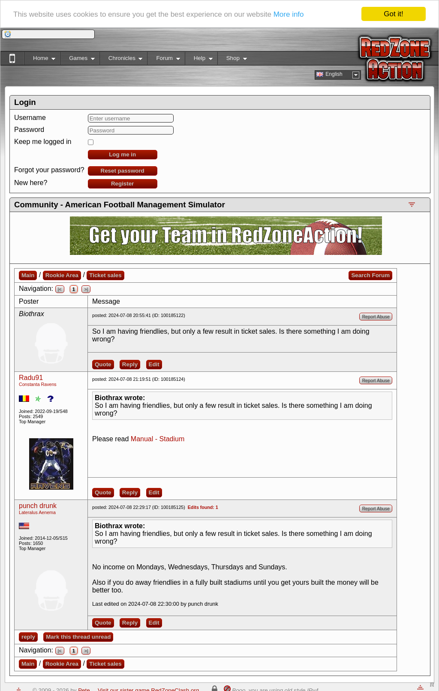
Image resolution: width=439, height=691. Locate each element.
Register (122, 183)
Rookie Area (61, 275)
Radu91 (31, 377)
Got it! (393, 14)
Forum (163, 60)
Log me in (122, 154)
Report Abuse (376, 316)
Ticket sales (105, 275)
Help (199, 60)
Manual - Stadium (157, 439)
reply (28, 637)
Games (77, 60)
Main (27, 275)
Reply (130, 364)
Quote (103, 364)
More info (289, 14)
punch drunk (38, 505)
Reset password (122, 171)
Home (39, 60)
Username (30, 117)
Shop (232, 60)
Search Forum (370, 275)
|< (60, 289)
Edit (154, 364)
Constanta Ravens (38, 384)
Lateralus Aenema (37, 512)
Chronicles (121, 60)
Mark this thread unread (78, 637)
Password (29, 129)
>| (86, 289)
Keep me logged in (42, 141)
